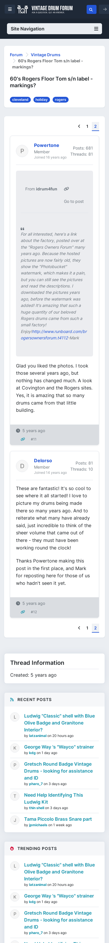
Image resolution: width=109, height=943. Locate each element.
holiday (41, 99)
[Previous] (79, 126)
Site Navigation (54, 29)
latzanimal (38, 735)
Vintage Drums (45, 54)
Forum (16, 54)
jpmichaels (38, 825)
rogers (60, 99)
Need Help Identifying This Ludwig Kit (53, 798)
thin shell (37, 808)
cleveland (20, 99)
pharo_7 (36, 784)
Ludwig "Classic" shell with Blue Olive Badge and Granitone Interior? (59, 723)
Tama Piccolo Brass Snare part (58, 819)
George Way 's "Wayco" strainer (59, 747)
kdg (33, 753)
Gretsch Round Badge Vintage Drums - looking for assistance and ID (58, 771)
